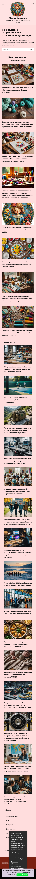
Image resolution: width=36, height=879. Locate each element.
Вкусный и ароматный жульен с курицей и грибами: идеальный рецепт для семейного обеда (16, 644)
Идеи (7, 820)
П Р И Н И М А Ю (22, 874)
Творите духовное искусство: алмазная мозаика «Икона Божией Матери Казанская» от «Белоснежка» (17, 158)
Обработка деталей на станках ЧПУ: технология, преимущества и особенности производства (17, 461)
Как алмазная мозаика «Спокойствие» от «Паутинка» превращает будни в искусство (17, 90)
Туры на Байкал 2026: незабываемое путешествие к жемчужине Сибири (18, 584)
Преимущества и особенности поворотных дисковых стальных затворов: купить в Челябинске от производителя (17, 736)
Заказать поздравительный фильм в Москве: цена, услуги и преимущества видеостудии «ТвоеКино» (18, 800)
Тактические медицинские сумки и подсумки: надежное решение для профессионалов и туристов (17, 430)
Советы (8, 837)
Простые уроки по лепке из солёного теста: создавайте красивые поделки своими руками (16, 264)
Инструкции (9, 825)
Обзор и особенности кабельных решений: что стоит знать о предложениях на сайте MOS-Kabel (17, 705)
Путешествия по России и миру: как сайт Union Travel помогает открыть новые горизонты (18, 613)
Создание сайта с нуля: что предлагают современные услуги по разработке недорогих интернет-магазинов (18, 553)
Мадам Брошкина (18, 18)
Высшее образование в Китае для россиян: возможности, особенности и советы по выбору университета (18, 522)
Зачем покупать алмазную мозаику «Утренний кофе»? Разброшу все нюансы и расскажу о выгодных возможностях (17, 124)
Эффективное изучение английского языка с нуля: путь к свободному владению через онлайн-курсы (18, 768)
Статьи (8, 842)
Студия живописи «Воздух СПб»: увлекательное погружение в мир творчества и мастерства (17, 491)
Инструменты (10, 829)
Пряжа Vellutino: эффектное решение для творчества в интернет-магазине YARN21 (18, 674)
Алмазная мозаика (12, 816)
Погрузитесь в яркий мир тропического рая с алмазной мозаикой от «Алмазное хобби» (17, 229)
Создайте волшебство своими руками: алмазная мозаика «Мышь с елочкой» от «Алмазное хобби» (17, 332)
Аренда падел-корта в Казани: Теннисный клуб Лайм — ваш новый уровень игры (17, 399)
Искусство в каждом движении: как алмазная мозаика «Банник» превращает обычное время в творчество (17, 298)
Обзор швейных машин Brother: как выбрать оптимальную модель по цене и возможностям (17, 369)
